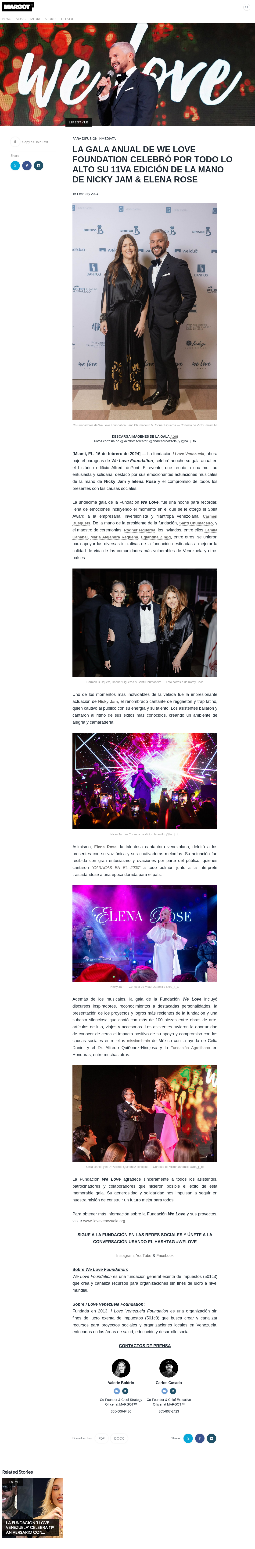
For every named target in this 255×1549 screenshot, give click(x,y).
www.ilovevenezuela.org (105, 1204)
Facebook (166, 1239)
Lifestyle (68, 19)
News (6, 19)
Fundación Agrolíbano (189, 1031)
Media (35, 19)
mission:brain (138, 1024)
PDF (101, 1422)
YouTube (143, 1239)
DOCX (119, 1422)
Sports (51, 19)
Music (21, 19)
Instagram (123, 1239)
